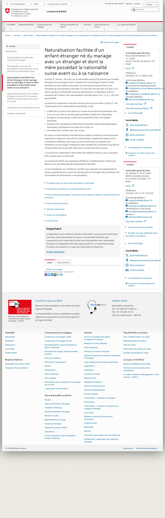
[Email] (61, 340)
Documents (63, 262)
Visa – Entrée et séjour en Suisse (136, 389)
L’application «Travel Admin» (57, 441)
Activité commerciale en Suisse (135, 405)
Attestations (89, 422)
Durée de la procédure (57, 215)
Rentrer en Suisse (52, 468)
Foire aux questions (53, 410)
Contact (129, 47)
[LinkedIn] (52, 340)
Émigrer (48, 452)
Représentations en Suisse (55, 472)
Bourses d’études (91, 446)
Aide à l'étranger (51, 426)
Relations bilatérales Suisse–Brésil (136, 416)
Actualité (11, 27)
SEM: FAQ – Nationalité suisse (62, 273)
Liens (49, 262)
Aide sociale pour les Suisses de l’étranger (101, 414)
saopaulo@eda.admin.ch (140, 200)
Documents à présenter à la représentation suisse (69, 189)
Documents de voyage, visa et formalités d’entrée (61, 405)
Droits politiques (91, 400)
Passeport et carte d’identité (95, 396)
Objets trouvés (90, 430)
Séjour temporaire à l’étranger (57, 456)
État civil (87, 483)
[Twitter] (49, 340)
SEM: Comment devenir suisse (62, 268)
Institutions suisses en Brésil (56, 480)
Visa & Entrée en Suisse (104, 27)
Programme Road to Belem (16, 420)
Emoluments (52, 220)
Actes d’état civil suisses (57, 203)
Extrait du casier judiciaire (94, 438)
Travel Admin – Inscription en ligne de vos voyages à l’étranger (101, 459)
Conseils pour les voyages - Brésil (58, 389)
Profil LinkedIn (137, 139)
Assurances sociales (92, 426)
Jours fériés (133, 113)
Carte (130, 68)
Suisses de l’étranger (53, 476)
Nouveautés (10, 389)
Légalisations (89, 418)
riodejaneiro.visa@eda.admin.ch (144, 94)
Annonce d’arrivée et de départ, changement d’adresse (97, 390)
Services (87, 27)
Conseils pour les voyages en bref (58, 393)
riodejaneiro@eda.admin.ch (142, 83)
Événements (10, 397)
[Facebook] (46, 340)
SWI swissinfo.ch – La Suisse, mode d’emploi (69, 320)
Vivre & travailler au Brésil (70, 27)
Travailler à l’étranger (53, 460)
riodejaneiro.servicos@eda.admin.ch (146, 88)
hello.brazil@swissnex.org (141, 99)
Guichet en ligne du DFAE (48, 353)
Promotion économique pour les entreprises (102, 487)
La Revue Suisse (90, 476)
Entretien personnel (55, 209)
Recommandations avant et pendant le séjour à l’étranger (61, 398)
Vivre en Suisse (129, 397)
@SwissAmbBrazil (138, 125)
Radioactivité (50, 422)
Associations (50, 484)
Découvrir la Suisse (57, 310)
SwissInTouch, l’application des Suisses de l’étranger (101, 492)
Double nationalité (55, 251)
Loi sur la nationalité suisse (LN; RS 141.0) (68, 283)
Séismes (48, 418)
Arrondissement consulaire (140, 147)
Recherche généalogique (94, 442)
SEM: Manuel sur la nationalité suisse (66, 278)
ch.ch (51, 315)
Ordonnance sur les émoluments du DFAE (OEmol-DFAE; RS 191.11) (81, 293)
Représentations (26, 27)
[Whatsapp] (58, 340)
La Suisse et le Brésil (126, 27)
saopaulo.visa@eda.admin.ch (142, 206)
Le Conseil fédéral (17, 4)
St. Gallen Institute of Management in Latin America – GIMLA (141, 428)
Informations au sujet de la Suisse (137, 401)
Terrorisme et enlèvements (55, 414)
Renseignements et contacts (134, 393)
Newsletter (9, 393)
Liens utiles (88, 465)
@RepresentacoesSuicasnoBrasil (145, 130)
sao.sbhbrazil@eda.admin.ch (142, 211)
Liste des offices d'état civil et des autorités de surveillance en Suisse (81, 306)
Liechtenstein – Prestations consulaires (99, 450)
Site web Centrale (136, 104)
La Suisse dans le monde (57, 4)
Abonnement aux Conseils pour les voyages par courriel (62, 435)
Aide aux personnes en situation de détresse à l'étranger (102, 409)
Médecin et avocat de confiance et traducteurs (98, 470)
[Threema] (55, 340)
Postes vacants (11, 405)
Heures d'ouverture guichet (140, 227)
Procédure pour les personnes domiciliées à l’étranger (70, 183)
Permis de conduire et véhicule (96, 404)
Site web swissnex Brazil (139, 108)
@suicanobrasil (137, 135)
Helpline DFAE (119, 353)
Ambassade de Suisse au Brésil (17, 416)
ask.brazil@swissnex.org (140, 217)
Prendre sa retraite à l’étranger (57, 464)
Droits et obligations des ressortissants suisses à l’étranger (60, 489)
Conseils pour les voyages (46, 27)
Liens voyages (50, 430)
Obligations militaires (93, 434)
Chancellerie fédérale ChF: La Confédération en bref (73, 325)
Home (7, 35)
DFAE (36, 4)
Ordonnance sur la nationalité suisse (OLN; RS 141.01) (74, 288)
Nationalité (28, 35)
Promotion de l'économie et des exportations (136, 421)
